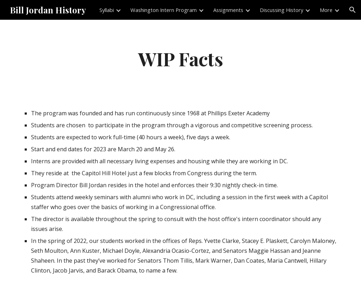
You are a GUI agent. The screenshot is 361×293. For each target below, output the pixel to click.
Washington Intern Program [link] (163, 9)
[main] (180, 58)
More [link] (326, 9)
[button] (352, 9)
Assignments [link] (228, 9)
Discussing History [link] (281, 9)
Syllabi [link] (106, 9)
